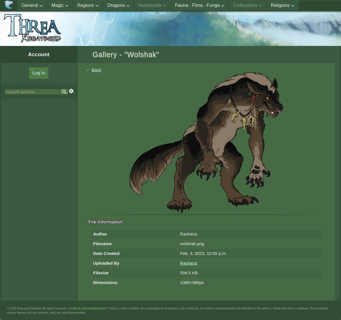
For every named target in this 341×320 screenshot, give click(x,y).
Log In (38, 73)
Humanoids (152, 5)
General (32, 5)
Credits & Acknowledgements (87, 308)
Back (96, 69)
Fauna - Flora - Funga (199, 5)
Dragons (119, 5)
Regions (88, 5)
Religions (282, 5)
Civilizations (247, 5)
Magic (59, 5)
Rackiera (188, 263)
